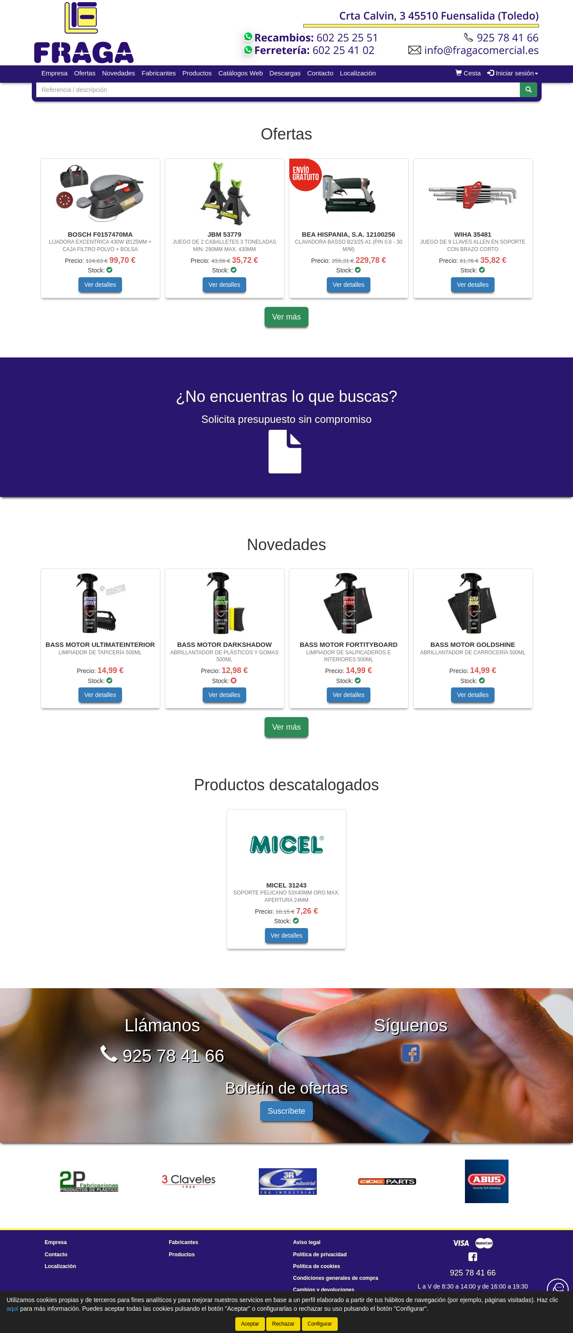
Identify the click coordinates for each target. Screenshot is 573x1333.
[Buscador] (278, 89)
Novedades (118, 73)
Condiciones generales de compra (335, 1278)
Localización (358, 73)
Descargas (285, 73)
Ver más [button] (286, 317)
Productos (197, 73)
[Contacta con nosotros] (558, 1289)
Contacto (320, 73)
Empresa (54, 73)
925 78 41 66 (162, 1055)
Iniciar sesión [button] (512, 73)
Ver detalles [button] (100, 284)
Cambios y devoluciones (324, 1290)
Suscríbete (286, 1111)
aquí (12, 1308)
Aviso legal (307, 1242)
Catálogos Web (240, 73)
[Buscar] (528, 89)
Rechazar (283, 1324)
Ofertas (84, 73)
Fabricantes (159, 73)
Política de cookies (316, 1266)
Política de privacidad (320, 1254)
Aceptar (250, 1324)
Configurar (320, 1324)
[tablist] (286, 232)
